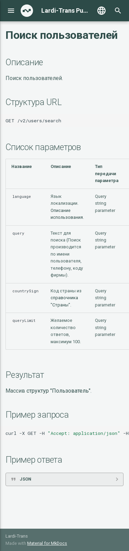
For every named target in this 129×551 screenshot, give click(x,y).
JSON (25, 479)
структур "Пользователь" (58, 390)
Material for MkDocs (47, 543)
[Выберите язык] (101, 11)
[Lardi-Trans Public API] (27, 10)
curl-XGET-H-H (67, 433)
